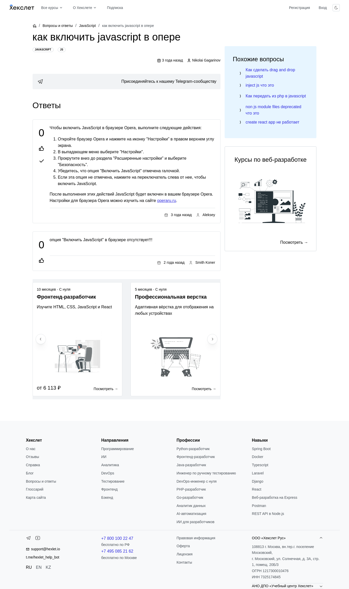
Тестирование (113, 481)
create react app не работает (273, 122)
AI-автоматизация (191, 514)
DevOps (107, 473)
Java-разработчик (191, 465)
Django (257, 481)
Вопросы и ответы (58, 25)
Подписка (115, 8)
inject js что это (260, 85)
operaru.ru (166, 200)
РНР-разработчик (191, 489)
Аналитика (110, 465)
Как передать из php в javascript (276, 96)
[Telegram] (28, 539)
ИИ (103, 457)
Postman (259, 506)
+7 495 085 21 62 (117, 551)
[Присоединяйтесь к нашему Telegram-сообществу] (127, 81)
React (256, 489)
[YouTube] (37, 539)
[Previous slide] (41, 339)
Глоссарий (34, 489)
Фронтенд (109, 489)
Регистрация (299, 8)
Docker (257, 457)
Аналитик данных (191, 506)
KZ (48, 567)
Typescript (260, 465)
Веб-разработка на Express (274, 497)
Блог (30, 473)
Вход (323, 8)
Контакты (184, 562)
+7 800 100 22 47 (117, 538)
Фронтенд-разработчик (196, 457)
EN (39, 567)
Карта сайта (36, 497)
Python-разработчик (193, 449)
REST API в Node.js (268, 514)
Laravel (258, 473)
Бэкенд (107, 497)
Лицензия (185, 554)
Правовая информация (196, 538)
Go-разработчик (190, 497)
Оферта (183, 546)
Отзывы (32, 457)
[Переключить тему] (336, 7)
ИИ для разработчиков (196, 522)
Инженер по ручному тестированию (206, 473)
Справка (33, 465)
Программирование (117, 449)
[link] (127, 81)
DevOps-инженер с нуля (197, 481)
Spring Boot (261, 449)
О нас (30, 449)
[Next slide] (212, 339)
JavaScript (87, 25)
